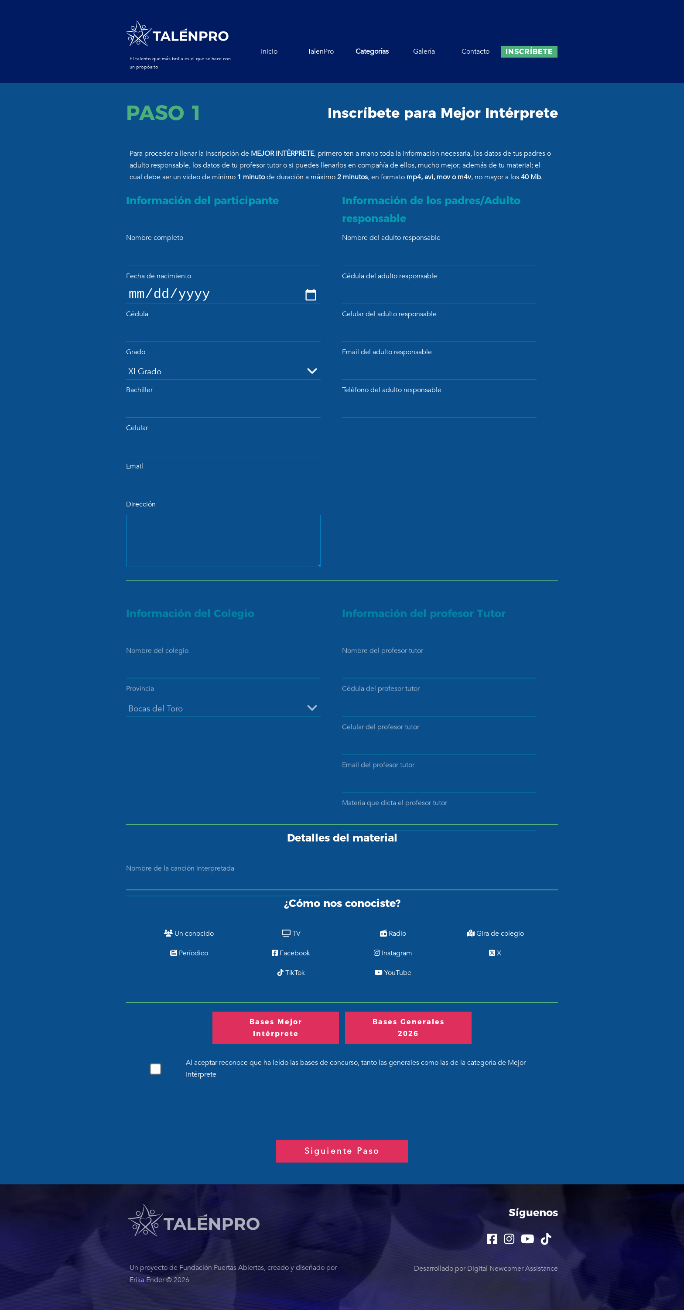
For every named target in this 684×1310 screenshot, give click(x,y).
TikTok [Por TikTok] (291, 973)
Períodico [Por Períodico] (189, 953)
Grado (135, 352)
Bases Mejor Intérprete (276, 1028)
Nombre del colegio (157, 662)
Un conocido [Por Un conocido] (189, 933)
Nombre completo (154, 238)
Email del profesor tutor (378, 777)
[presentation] (192, 1107)
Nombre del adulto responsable (391, 238)
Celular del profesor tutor (380, 739)
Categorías (372, 51)
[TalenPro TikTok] (546, 1241)
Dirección (141, 504)
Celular (137, 428)
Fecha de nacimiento (158, 276)
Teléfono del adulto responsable (391, 390)
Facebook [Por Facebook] (291, 953)
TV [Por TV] (291, 933)
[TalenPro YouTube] (527, 1241)
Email (134, 466)
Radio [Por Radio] (393, 933)
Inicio (269, 51)
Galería (424, 51)
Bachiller (139, 390)
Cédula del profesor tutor (381, 700)
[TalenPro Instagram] (509, 1241)
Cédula (137, 314)
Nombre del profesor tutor (382, 662)
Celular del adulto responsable (389, 314)
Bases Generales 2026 (409, 1028)
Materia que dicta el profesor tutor (394, 815)
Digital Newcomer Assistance (512, 1268)
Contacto (475, 51)
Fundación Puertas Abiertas (221, 1267)
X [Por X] (495, 953)
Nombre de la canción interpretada (180, 880)
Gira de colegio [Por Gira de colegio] (495, 933)
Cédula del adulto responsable (389, 276)
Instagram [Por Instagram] (393, 953)
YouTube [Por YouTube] (393, 973)
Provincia (140, 700)
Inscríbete (529, 52)
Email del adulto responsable (387, 352)
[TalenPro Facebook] (492, 1241)
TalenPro (321, 51)
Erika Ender (147, 1280)
